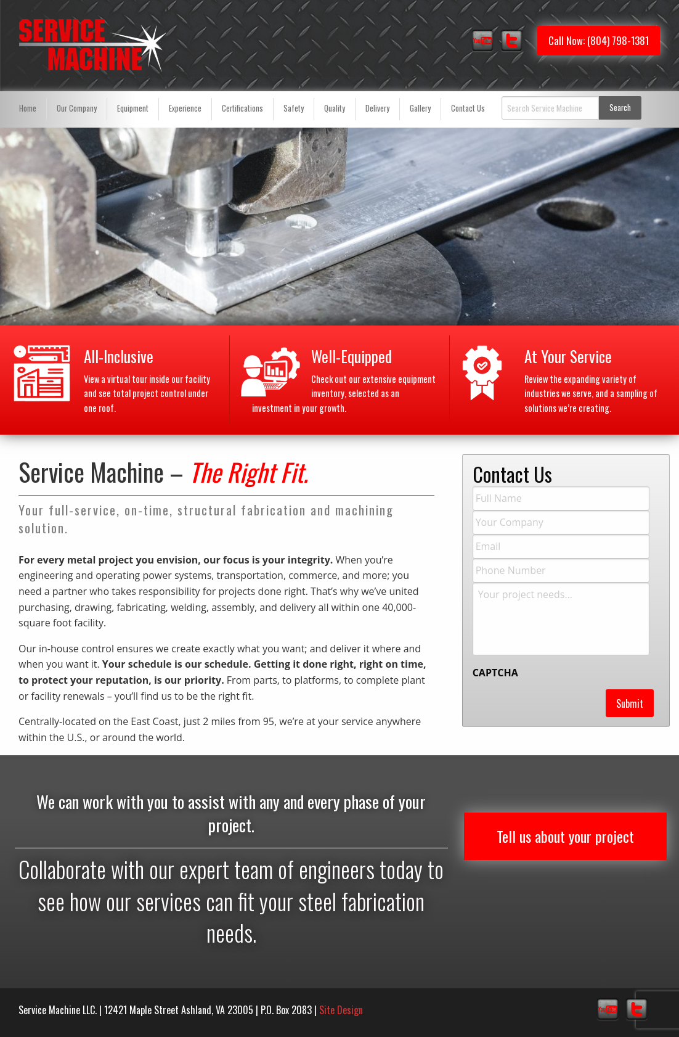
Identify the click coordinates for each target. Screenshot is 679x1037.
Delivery (377, 108)
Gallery (420, 108)
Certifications (242, 108)
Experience (185, 108)
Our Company (77, 108)
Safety (293, 108)
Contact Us (468, 108)
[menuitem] (28, 109)
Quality (334, 108)
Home (27, 108)
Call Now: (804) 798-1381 (598, 40)
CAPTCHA (495, 672)
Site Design (341, 1009)
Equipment (132, 108)
